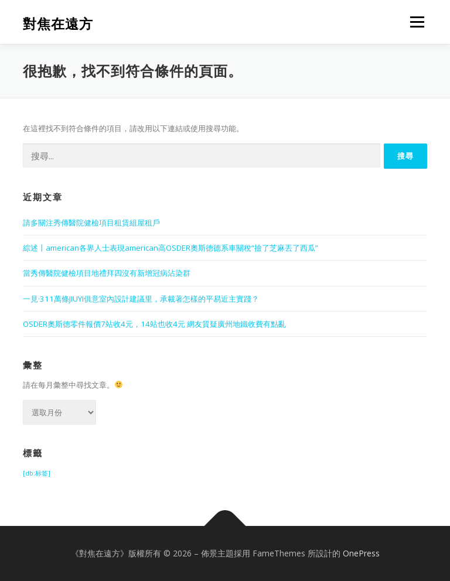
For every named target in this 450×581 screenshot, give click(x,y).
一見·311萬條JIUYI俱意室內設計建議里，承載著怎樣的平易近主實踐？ (141, 298)
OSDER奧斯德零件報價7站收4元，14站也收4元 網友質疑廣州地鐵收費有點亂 (154, 324)
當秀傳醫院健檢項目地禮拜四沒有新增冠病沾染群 (106, 273)
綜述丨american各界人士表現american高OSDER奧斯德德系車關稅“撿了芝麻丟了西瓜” (170, 247)
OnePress (361, 553)
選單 (415, 21)
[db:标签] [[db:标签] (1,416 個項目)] (36, 473)
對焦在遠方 (58, 23)
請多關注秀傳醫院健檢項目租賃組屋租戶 (91, 222)
